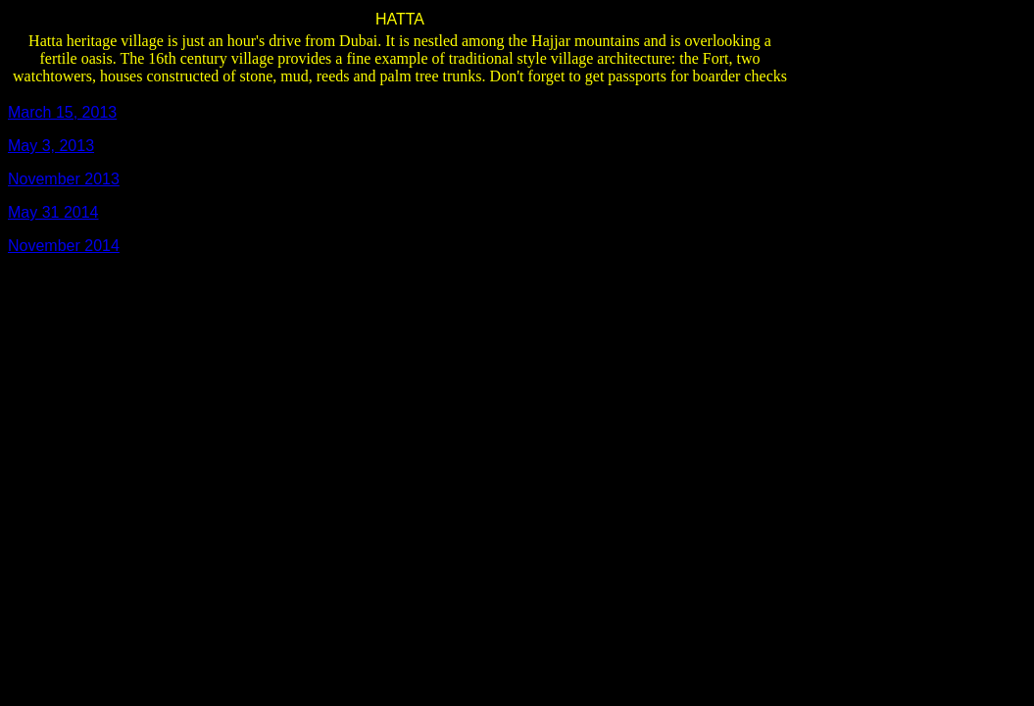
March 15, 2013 (62, 112)
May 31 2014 (53, 212)
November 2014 (64, 245)
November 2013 (64, 179)
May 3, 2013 (51, 145)
